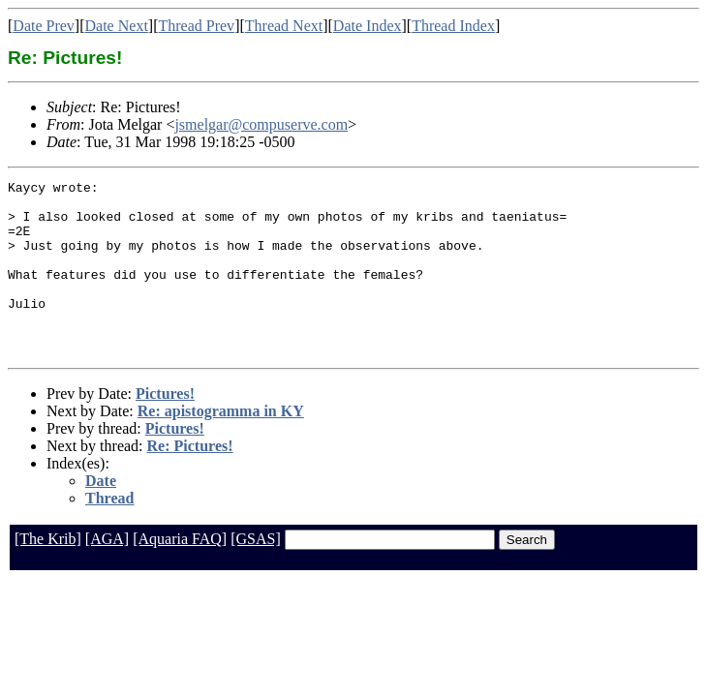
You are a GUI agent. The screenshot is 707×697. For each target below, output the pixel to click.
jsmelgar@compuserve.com (261, 124)
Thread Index (453, 25)
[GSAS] (256, 573)
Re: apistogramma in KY (221, 446)
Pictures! (165, 428)
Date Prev (44, 25)
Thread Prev (196, 25)
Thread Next (284, 25)
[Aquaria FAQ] (180, 573)
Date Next (116, 25)
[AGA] (107, 573)
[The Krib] (48, 573)
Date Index (367, 25)
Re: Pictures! (190, 480)
